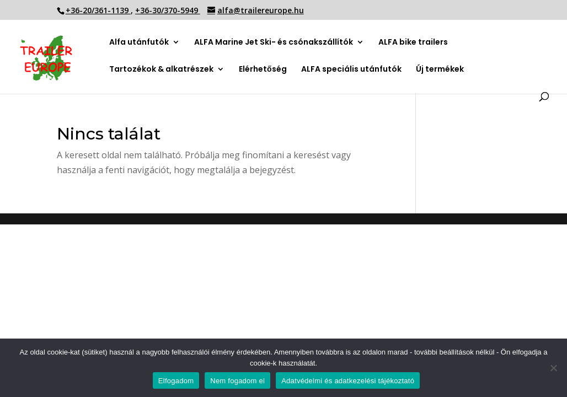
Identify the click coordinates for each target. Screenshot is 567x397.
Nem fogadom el (237, 381)
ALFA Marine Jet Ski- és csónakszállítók (273, 42)
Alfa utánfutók (139, 42)
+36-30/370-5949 (167, 10)
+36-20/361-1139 (98, 10)
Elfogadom (176, 381)
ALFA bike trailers (413, 42)
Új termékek (440, 69)
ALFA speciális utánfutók (351, 69)
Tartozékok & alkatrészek (161, 69)
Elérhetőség (263, 69)
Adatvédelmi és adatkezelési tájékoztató (347, 381)
